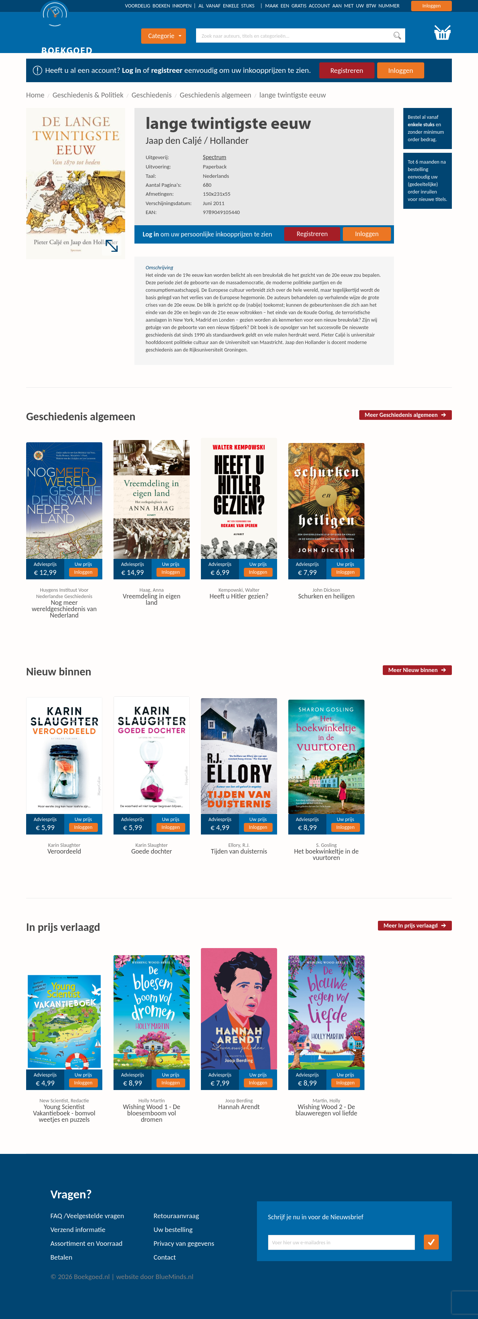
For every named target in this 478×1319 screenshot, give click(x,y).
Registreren (346, 70)
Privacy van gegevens (183, 1243)
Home (35, 94)
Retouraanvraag (176, 1215)
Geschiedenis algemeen (215, 94)
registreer (167, 70)
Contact (164, 1257)
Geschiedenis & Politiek (88, 94)
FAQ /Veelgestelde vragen (87, 1215)
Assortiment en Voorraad (86, 1243)
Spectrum (214, 157)
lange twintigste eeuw (293, 94)
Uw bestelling (172, 1229)
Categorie (164, 36)
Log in (131, 70)
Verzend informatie (77, 1229)
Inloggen (431, 6)
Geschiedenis (151, 94)
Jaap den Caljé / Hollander (197, 140)
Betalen (61, 1257)
